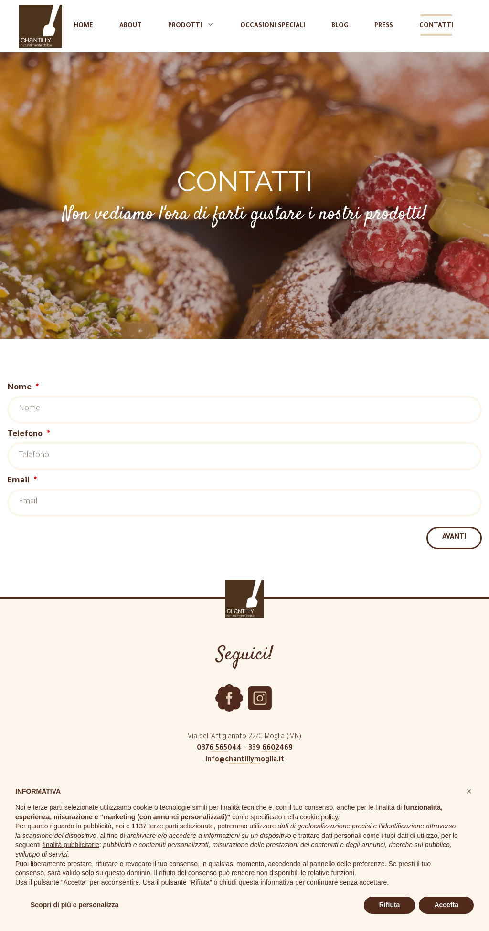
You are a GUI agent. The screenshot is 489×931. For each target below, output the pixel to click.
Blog (339, 26)
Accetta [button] (446, 905)
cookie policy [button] (319, 817)
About (130, 26)
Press (383, 26)
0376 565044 (219, 749)
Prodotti (195, 26)
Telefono (26, 434)
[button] (469, 791)
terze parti (163, 826)
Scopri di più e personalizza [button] (74, 905)
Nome (20, 388)
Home (83, 26)
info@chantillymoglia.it (244, 760)
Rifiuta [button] (389, 905)
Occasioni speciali (272, 26)
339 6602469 (270, 749)
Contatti (436, 26)
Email (19, 481)
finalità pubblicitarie (71, 844)
